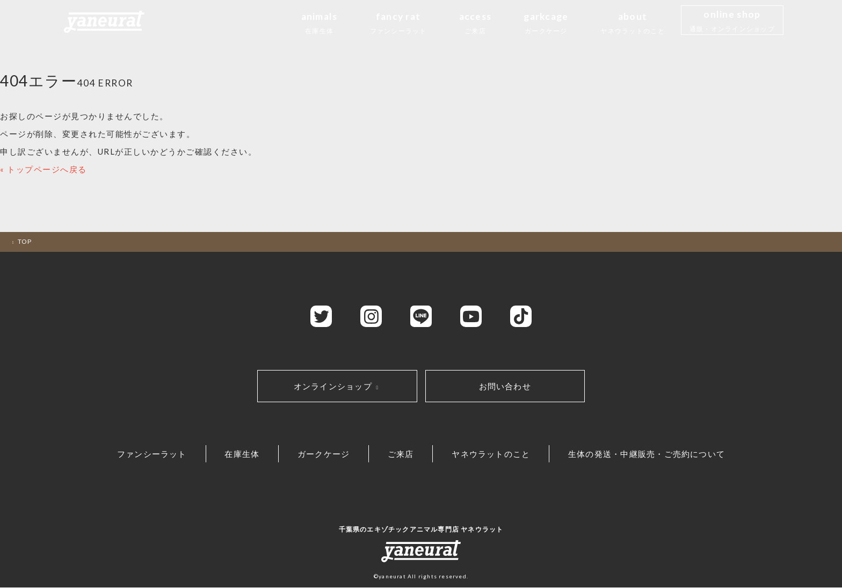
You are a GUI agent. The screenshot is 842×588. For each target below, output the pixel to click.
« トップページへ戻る (43, 169)
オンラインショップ (337, 386)
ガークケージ (322, 454)
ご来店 (402, 454)
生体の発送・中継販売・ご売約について (653, 454)
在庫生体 (238, 454)
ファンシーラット (145, 454)
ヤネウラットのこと (495, 454)
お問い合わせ (505, 386)
